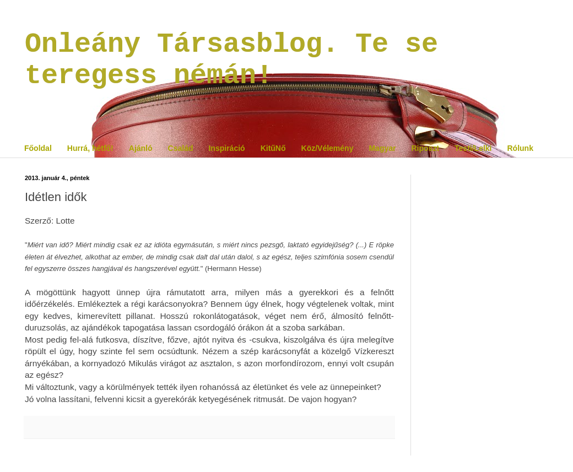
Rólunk (520, 148)
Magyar (382, 148)
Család (180, 148)
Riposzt (425, 148)
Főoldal (38, 148)
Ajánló (141, 148)
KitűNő (273, 148)
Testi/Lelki (473, 148)
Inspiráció (226, 148)
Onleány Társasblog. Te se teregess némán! (231, 60)
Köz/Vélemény (327, 148)
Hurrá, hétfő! (90, 148)
